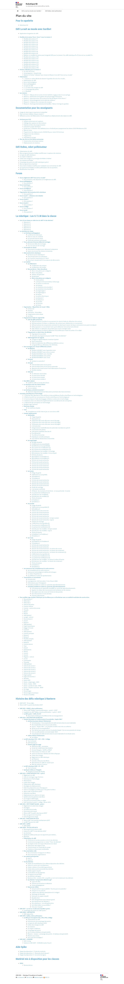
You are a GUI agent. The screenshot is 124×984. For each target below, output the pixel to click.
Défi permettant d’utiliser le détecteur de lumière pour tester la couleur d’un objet (57, 330)
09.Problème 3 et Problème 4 (40, 458)
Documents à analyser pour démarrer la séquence (43, 249)
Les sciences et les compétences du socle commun (39, 568)
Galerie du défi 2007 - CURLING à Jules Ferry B (37, 943)
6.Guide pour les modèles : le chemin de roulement (47, 561)
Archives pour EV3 (25, 119)
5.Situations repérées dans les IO (41, 431)
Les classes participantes (31, 856)
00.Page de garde (37, 442)
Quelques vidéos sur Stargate (32, 770)
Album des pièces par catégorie (41, 271)
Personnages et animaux (31, 693)
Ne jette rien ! (36, 898)
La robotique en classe (26, 231)
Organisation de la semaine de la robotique (33, 192)
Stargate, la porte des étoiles (36, 771)
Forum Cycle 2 (24, 199)
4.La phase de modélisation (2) (41, 527)
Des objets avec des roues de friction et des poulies (47, 592)
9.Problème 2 (35, 501)
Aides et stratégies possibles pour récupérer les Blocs (40, 789)
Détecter (30, 372)
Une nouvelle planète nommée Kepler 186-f (45, 732)
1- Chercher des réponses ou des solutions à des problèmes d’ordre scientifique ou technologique (53, 395)
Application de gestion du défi (29, 33)
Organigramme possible (39, 334)
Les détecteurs (32, 263)
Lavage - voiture (28, 617)
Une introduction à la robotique (37, 256)
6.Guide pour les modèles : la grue (42, 530)
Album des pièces (37, 272)
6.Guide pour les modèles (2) (40, 496)
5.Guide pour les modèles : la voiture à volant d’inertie (48, 559)
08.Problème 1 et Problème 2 (40, 456)
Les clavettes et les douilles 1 (44, 287)
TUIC (25, 410)
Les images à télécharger (31, 798)
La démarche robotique (35, 235)
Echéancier (31, 309)
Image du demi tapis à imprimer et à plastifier (33, 112)
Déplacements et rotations (32, 143)
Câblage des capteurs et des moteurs (35, 123)
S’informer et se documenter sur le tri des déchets (43, 840)
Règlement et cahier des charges (33, 806)
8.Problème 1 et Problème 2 (40, 534)
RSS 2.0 (46, 977)
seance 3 (30, 860)
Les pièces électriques (42, 296)
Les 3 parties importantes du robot (38, 258)
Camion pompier (29, 633)
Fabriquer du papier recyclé (40, 896)
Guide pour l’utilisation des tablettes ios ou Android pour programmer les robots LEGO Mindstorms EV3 (55, 128)
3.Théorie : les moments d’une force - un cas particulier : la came (51, 491)
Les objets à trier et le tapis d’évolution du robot (42, 844)
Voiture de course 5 (30, 673)
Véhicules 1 (27, 601)
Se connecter (20, 977)
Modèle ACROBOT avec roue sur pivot (43, 352)
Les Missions (35, 759)
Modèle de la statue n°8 (31, 51)
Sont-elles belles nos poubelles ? (41, 905)
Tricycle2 (26, 662)
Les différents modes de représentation (39, 575)
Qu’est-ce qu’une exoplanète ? (41, 728)
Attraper (30, 363)
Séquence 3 (27, 226)
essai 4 (30, 858)
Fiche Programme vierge (31, 816)
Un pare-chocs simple (38, 377)
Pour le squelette (24, 20)
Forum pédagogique (26, 181)
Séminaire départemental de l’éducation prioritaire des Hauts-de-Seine (49, 392)
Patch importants (37, 341)
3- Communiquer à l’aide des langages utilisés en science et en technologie (46, 399)
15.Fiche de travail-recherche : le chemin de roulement (48, 550)
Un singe (26, 689)
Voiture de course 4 (30, 671)
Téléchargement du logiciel (36, 337)
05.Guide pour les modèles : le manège (43, 451)
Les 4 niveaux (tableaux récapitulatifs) (39, 932)
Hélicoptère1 (27, 615)
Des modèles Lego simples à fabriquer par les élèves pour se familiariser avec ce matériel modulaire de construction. (55, 597)
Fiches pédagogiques (38, 885)
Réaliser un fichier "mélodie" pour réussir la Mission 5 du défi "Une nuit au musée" (48, 75)
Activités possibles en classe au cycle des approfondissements (46, 584)
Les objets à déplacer (26, 156)
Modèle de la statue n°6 (31, 48)
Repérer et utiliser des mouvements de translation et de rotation (51, 590)
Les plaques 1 (39, 298)
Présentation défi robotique (32, 784)
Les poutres (39, 303)
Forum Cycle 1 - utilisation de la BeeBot (31, 196)
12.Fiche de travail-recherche (40, 464)
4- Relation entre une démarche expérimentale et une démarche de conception (48, 401)
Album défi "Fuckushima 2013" (33, 791)
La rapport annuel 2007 (35, 874)
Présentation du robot (34, 386)
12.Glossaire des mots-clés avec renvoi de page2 (46, 422)
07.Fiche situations (37, 455)
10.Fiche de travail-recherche (40, 460)
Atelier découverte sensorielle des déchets (40, 869)
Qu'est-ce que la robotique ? (36, 254)
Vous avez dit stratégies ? (35, 937)
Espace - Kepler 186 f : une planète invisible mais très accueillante (51, 726)
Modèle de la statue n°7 (31, 49)
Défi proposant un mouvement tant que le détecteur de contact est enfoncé (55, 327)
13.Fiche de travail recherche (40, 465)
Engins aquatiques (29, 626)
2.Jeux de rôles (36, 881)
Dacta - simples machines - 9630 (33, 687)
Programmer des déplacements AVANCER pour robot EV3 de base (44, 132)
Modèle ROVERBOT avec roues (41, 357)
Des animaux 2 (28, 619)
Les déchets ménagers (34, 876)
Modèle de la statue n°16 (31, 68)
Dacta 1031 (27, 680)
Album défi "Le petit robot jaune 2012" (35, 813)
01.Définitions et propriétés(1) (40, 444)
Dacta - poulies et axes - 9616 (32, 685)
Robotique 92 (31, 4)
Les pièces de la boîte (30, 809)
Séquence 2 (27, 224)
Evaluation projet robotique (32, 126)
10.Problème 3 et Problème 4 (40, 541)
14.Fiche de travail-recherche (40, 467)
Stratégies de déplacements (32, 786)
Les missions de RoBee (26, 160)
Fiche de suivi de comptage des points (39, 921)
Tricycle (26, 610)
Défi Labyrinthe (28, 914)
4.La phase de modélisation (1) (41, 492)
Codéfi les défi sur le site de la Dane (38, 382)
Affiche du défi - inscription (40, 746)
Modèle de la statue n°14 (31, 64)
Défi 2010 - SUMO (25, 824)
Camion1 (26, 630)
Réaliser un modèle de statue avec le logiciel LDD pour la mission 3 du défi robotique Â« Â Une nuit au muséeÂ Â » (58, 55)
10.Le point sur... (36, 419)
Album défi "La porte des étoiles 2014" (31, 705)
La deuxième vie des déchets (36, 872)
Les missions (23, 93)
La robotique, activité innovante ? (34, 390)
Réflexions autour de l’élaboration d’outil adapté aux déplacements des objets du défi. (46, 116)
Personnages (27, 691)
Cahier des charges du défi (36, 925)
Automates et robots (30, 247)
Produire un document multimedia (38, 849)
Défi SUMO (27, 825)
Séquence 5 (27, 229)
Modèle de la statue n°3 (31, 42)
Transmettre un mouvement (32, 577)
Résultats (26, 836)
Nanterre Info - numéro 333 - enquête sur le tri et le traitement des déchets (50, 878)
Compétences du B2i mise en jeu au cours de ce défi (43, 411)
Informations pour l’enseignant (37, 583)
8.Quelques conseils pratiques (41, 437)
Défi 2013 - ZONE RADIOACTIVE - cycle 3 (32, 773)
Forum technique (25, 185)
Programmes (27, 135)
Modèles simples (29, 639)
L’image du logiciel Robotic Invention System (45, 339)
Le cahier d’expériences (35, 574)
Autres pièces (40, 280)
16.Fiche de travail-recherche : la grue (43, 520)
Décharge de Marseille (38, 894)
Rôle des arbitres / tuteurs (39, 764)
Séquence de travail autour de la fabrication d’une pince (49, 368)
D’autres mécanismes (38, 595)
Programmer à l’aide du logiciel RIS (34, 318)
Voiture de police (29, 604)
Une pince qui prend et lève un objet (35, 800)
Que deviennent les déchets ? (40, 901)
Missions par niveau (33, 936)
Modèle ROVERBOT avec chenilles (42, 354)
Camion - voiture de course (32, 608)
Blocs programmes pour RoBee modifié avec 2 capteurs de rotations (40, 153)
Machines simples (29, 406)
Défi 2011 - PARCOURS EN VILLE (29, 818)
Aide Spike (21, 946)
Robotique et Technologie (31, 779)
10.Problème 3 (36, 476)
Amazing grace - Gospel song (32, 73)
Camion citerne (28, 606)
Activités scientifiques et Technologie (31, 393)
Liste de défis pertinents (35, 319)
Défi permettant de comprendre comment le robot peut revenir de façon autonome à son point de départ (64, 325)
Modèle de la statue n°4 (31, 44)
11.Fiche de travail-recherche (40, 462)
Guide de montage (37, 487)
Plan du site (28, 977)
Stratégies (27, 807)
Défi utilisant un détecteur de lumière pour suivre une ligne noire (51, 328)
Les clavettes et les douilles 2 (44, 289)
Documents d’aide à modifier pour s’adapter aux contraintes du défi (40, 166)
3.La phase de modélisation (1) (41, 525)
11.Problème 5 (36, 543)
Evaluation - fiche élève (35, 312)
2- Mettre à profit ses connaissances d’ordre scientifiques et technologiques (46, 397)
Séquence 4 (27, 227)
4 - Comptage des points (31, 89)
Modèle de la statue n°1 (31, 39)
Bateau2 (26, 635)
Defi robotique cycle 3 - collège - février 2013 (37, 802)
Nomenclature (28, 965)
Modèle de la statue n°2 (31, 40)
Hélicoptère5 (28, 664)
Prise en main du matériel (35, 236)
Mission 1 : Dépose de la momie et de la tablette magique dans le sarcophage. (47, 95)
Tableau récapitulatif (38, 274)
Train (25, 646)
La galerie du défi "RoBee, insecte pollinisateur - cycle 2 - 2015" (42, 712)
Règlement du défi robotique (40, 757)
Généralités (31, 415)
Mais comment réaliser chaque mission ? (32, 114)
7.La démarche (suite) (38, 435)
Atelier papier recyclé (34, 871)
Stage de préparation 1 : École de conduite (32, 951)
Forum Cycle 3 (24, 203)
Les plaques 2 (40, 300)
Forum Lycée (23, 210)
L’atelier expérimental (30, 413)
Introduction (31, 579)
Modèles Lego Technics (30, 404)
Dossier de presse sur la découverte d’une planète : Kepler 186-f (43, 719)
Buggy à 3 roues (28, 628)
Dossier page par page (34, 744)
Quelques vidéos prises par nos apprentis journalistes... (40, 834)
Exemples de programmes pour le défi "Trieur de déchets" (49, 336)
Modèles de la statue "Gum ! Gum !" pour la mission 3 (36, 37)
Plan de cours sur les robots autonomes (31, 139)
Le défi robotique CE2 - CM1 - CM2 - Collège (37, 739)
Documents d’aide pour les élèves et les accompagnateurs (45, 716)
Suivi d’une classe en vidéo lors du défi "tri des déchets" (36, 220)
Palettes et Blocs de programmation (34, 125)
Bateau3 (26, 637)
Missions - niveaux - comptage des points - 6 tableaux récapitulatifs (48, 934)
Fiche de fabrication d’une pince (41, 364)
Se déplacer (31, 348)
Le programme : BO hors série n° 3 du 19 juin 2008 (42, 581)
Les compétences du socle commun (38, 570)
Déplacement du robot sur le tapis (34, 795)
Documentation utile (30, 851)
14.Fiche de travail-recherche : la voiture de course (47, 548)
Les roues (38, 305)
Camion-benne (28, 644)
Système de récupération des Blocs (34, 797)
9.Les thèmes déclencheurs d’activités (43, 438)
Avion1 (26, 621)
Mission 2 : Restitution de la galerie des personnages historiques (43, 96)
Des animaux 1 (28, 599)
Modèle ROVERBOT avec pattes (41, 355)
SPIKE (21, 963)
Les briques (39, 285)
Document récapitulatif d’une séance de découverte (44, 260)
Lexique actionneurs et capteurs (33, 121)
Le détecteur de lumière (39, 267)
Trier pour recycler (37, 907)
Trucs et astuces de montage (36, 245)
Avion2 (26, 653)
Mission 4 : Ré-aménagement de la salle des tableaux (39, 100)
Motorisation (27, 780)
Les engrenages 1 (40, 291)
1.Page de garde (36, 417)
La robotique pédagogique (32, 233)
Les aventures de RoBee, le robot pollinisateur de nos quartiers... (39, 167)
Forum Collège (24, 206)
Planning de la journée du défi (33, 829)
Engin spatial (27, 675)
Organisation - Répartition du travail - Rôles (37, 307)
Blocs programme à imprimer (28, 164)
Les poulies (39, 301)
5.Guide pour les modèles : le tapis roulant (44, 529)
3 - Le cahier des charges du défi (33, 87)
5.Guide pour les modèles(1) (40, 494)
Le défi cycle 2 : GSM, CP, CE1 (32, 714)
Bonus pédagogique (30, 84)
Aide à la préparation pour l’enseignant (35, 788)
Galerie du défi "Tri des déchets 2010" (35, 831)
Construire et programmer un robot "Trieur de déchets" (44, 842)
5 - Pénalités (27, 91)
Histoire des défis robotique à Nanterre (35, 698)
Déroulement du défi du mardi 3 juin (43, 762)
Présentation (23, 77)
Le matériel (27, 262)
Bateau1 (26, 622)
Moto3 (26, 651)
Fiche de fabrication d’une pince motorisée (45, 366)
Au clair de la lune (29, 71)
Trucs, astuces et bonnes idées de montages (37, 242)
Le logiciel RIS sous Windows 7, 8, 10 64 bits (44, 345)
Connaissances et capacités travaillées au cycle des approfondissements (53, 588)
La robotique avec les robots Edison (34, 384)
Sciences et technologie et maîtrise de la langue (42, 572)
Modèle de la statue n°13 (31, 62)
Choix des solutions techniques (37, 240)
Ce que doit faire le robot (35, 238)
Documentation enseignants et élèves (39, 853)
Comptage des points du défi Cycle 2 (35, 910)
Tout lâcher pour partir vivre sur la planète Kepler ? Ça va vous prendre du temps (56, 730)
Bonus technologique (30, 82)
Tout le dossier (32, 741)
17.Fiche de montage (38, 521)
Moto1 (25, 612)
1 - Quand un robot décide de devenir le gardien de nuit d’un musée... (45, 78)
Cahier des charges (37, 755)
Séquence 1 (27, 222)
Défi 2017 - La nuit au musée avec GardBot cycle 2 (35, 908)
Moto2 (26, 613)
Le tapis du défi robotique (28, 155)
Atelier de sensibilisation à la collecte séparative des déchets (46, 863)
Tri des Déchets (28, 862)
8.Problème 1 (35, 500)
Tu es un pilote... (32, 388)
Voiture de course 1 (29, 666)
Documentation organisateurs (37, 854)
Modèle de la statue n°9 (31, 53)
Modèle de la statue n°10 (31, 57)
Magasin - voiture (29, 657)
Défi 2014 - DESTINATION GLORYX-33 (31, 717)
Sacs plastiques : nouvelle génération (43, 903)
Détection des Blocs (30, 793)
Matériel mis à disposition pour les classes (37, 958)
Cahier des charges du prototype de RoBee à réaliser (35, 158)
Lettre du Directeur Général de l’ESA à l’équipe (46, 753)
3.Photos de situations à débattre (42, 883)
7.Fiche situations (37, 498)
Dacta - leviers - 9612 (30, 684)
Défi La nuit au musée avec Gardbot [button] (32, 11)
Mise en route (28, 130)
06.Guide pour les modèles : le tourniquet (44, 453)
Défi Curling (27, 941)
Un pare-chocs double (38, 375)
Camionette (27, 660)
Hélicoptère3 (28, 631)
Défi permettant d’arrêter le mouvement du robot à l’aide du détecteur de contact (57, 321)
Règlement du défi (29, 775)
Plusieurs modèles (29, 694)
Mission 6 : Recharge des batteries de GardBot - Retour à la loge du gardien (46, 104)
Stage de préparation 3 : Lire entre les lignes (33, 955)
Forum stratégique (25, 188)
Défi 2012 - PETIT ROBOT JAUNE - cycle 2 (32, 804)
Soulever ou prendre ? (38, 361)
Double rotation (36, 370)
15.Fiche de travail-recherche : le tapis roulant (45, 518)
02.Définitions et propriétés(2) (41, 446)
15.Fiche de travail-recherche (40, 469)
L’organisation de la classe (35, 314)
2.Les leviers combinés (38, 489)
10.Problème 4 (36, 509)
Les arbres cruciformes (42, 283)
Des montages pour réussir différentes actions (37, 346)
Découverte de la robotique (32, 253)
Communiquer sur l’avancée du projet (39, 847)
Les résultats (27, 833)
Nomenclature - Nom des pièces (37, 269)
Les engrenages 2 (41, 292)
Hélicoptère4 (28, 640)
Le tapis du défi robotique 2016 (37, 923)
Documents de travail (30, 811)
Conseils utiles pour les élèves (40, 761)
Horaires (30, 310)
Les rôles (30, 316)
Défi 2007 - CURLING (26, 939)
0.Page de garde (36, 473)
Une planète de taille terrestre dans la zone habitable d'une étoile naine (53, 733)
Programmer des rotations (31, 134)
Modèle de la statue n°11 (31, 58)
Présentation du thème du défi (41, 752)
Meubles (26, 678)
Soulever (30, 359)
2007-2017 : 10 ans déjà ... (27, 703)
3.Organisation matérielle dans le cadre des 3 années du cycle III (51, 428)
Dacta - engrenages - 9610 (31, 682)
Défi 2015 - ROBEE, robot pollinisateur (31, 708)
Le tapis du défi (28, 86)
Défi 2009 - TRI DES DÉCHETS (29, 827)
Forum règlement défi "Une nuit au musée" (32, 178)
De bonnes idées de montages (37, 244)
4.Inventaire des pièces (38, 429)
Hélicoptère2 (28, 624)
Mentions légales (38, 977)
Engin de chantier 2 (29, 676)
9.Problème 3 (35, 536)
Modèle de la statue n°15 (31, 66)
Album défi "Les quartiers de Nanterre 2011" (37, 820)
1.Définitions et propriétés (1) (40, 507)
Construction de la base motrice (33, 141)
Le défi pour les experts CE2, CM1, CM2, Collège (38, 917)
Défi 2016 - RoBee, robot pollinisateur (31, 916)
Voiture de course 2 (30, 667)
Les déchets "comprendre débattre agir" (40, 880)
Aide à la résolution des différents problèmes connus (47, 343)
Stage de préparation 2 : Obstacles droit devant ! (34, 953)
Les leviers (39, 294)
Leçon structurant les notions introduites (40, 251)
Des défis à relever (29, 381)
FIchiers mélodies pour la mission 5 (30, 69)
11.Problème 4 (36, 478)
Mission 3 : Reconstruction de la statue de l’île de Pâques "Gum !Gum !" (45, 98)
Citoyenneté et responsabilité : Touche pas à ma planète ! (49, 889)
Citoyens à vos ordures (38, 890)
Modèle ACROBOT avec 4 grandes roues (44, 350)
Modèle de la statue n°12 (31, 60)
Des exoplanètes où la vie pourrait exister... (44, 724)
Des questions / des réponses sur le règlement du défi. (40, 179)
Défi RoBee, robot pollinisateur (53, 11)
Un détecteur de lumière (39, 373)
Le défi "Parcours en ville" (31, 822)
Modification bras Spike (27, 169)
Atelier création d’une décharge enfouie (40, 867)
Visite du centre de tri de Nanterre (38, 865)
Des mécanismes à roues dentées (41, 593)
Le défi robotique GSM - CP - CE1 (33, 766)
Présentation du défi (30, 80)
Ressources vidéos (33, 887)
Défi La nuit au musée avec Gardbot (33, 29)
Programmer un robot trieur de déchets (39, 332)
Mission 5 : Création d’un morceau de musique (38, 102)
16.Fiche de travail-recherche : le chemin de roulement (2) (49, 552)
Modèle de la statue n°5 (31, 46)
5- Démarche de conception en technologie (37, 402)
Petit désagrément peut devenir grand (43, 899)
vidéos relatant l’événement (36, 735)
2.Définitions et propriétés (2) (40, 523)
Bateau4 (26, 642)
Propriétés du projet (30, 137)
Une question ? (28, 183)
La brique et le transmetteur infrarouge (47, 281)
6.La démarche (36, 433)
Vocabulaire (35, 276)
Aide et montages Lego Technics (33, 777)
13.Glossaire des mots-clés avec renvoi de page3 (46, 424)
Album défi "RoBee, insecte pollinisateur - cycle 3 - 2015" (41, 710)
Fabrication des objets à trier (36, 845)
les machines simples (34, 408)
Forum (19, 173)
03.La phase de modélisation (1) (41, 447)
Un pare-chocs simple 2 (39, 379)
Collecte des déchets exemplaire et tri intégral (45, 892)
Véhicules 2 (27, 602)
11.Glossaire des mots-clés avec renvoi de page (45, 420)
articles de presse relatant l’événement (39, 721)
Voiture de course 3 (30, 669)
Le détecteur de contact (39, 265)
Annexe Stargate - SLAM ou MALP (42, 750)
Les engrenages (32, 440)
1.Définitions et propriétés (39, 474)
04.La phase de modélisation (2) (41, 449)
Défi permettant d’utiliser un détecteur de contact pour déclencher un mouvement (57, 323)
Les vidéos (35, 737)
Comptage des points (34, 930)
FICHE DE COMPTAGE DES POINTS (42, 748)
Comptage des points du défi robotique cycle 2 (34, 162)
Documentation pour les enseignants (34, 107)
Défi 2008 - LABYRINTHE (27, 912)
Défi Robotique (32, 743)
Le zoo (26, 658)
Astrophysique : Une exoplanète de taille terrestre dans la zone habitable (54, 723)
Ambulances (27, 649)
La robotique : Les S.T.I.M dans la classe (36, 215)
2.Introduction (36, 426)
